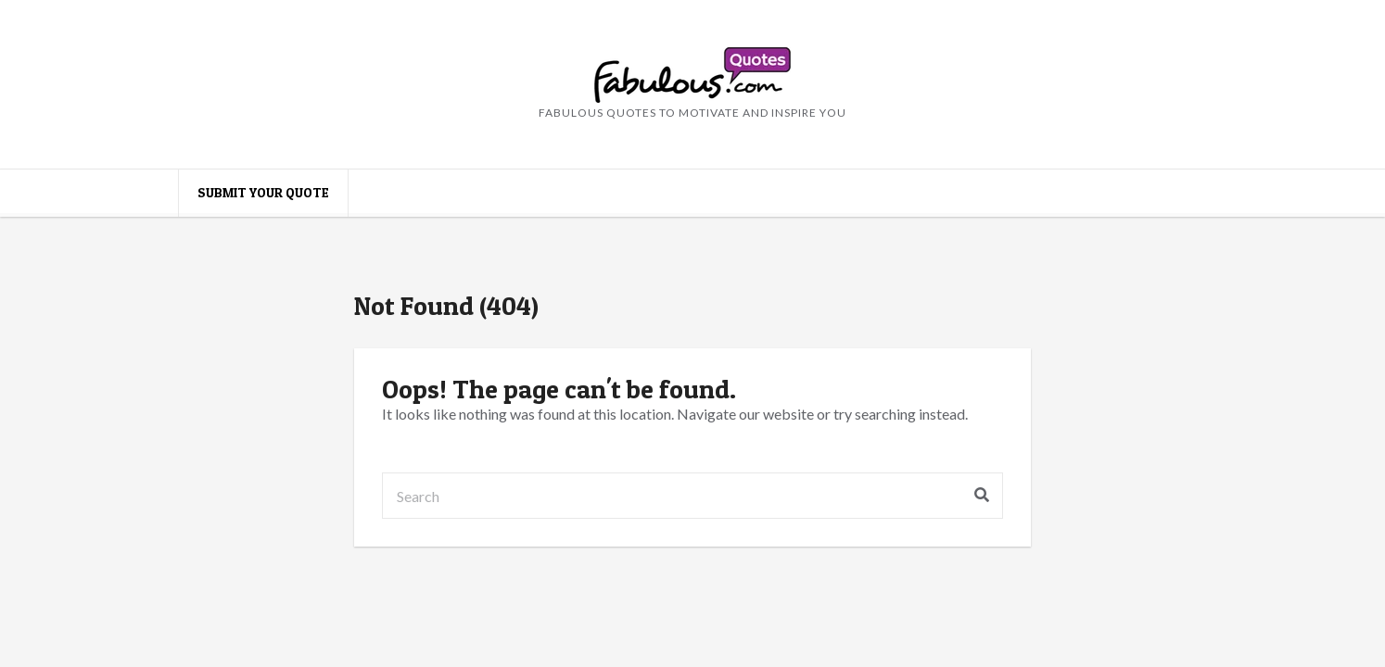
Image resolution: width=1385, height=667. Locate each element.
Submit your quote (263, 192)
